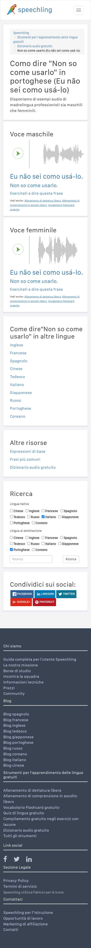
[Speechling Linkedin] (31, 860)
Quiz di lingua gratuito (23, 813)
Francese (18, 353)
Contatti (10, 929)
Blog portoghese (18, 742)
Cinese (16, 368)
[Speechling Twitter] (19, 860)
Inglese (16, 345)
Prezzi (9, 688)
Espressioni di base (27, 451)
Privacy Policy (16, 880)
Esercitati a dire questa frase (36, 193)
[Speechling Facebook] (8, 860)
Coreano (17, 416)
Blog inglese (14, 725)
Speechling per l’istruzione (28, 912)
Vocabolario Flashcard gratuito (31, 807)
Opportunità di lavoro (23, 918)
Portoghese (20, 408)
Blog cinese (13, 765)
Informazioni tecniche (23, 682)
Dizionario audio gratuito (34, 46)
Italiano (17, 384)
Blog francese (15, 719)
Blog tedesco (15, 731)
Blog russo (12, 748)
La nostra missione (20, 665)
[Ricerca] (31, 559)
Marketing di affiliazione (25, 924)
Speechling (21, 33)
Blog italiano (14, 759)
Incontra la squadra (21, 676)
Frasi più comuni (25, 459)
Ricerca (71, 559)
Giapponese (21, 392)
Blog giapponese (18, 737)
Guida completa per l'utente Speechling (39, 659)
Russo (15, 400)
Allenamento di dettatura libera (32, 790)
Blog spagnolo (16, 714)
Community (14, 693)
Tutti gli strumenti (20, 835)
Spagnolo (18, 360)
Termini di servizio (20, 886)
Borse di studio (17, 670)
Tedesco (17, 376)
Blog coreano (15, 754)
